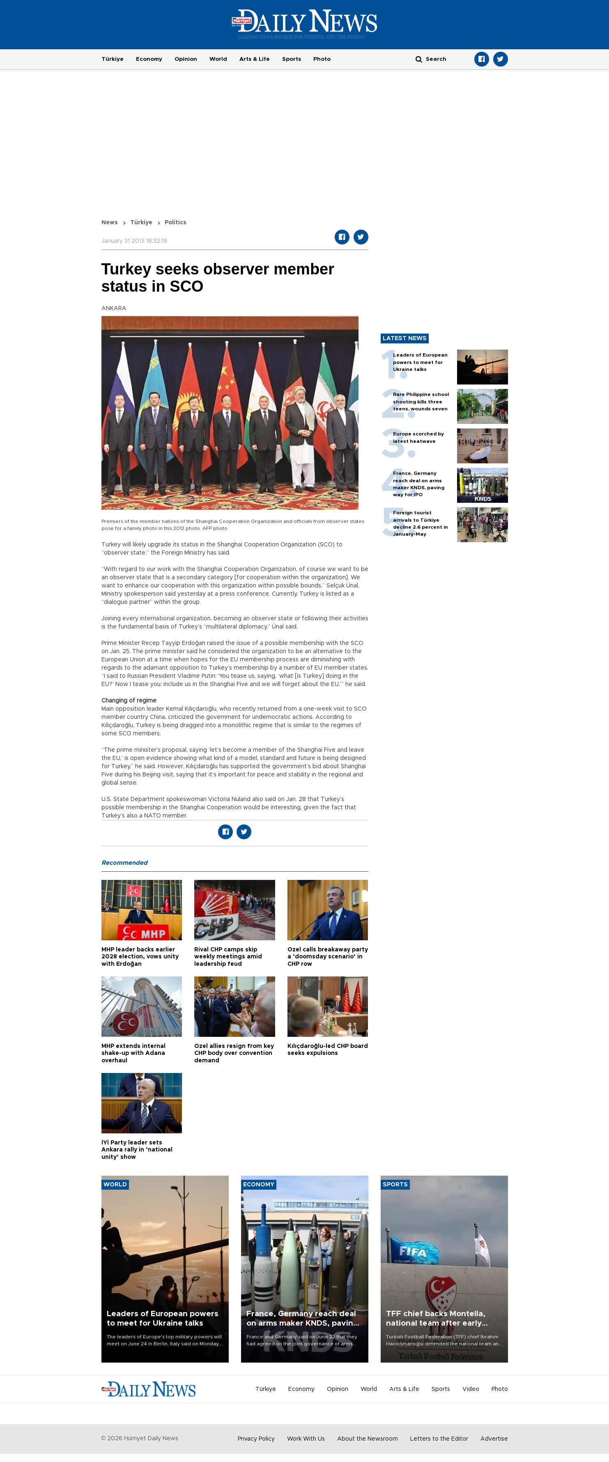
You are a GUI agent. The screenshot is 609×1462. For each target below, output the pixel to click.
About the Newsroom (367, 1439)
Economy (149, 59)
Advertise (494, 1439)
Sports (291, 59)
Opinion (186, 59)
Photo (322, 59)
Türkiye (112, 59)
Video (470, 1389)
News (109, 223)
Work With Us (306, 1439)
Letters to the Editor (439, 1439)
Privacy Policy (256, 1439)
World (218, 59)
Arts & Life (254, 59)
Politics (175, 223)
